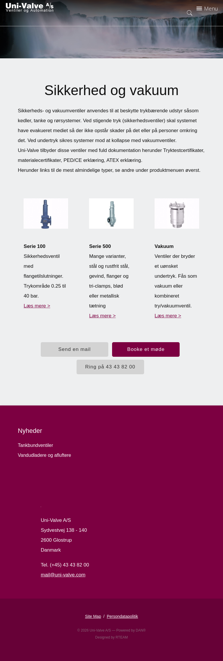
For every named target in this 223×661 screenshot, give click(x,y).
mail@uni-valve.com (63, 575)
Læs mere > (37, 306)
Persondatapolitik (122, 616)
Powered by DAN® (131, 630)
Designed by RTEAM (111, 637)
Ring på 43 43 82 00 (110, 367)
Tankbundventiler (35, 445)
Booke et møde (145, 349)
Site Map (93, 616)
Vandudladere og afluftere (44, 455)
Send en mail (74, 349)
